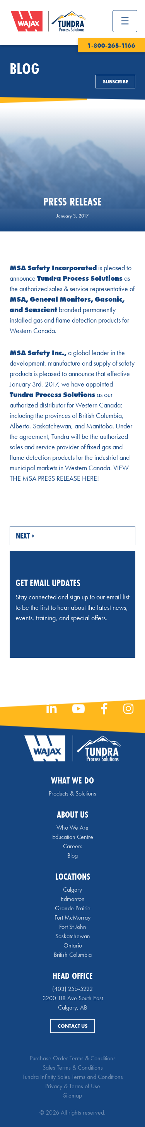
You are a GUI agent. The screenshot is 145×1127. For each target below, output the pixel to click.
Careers (72, 846)
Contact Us (72, 1026)
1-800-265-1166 (111, 45)
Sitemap (72, 1095)
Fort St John (72, 927)
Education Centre (72, 837)
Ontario (72, 945)
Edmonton (73, 899)
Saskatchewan (72, 936)
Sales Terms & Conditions (73, 1067)
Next (25, 535)
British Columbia (73, 955)
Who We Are (72, 827)
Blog (72, 855)
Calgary (72, 889)
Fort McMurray (72, 917)
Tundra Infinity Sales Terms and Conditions (72, 1077)
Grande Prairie (72, 908)
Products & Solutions (72, 793)
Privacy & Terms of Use (72, 1086)
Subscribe (115, 81)
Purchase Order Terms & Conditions (73, 1058)
